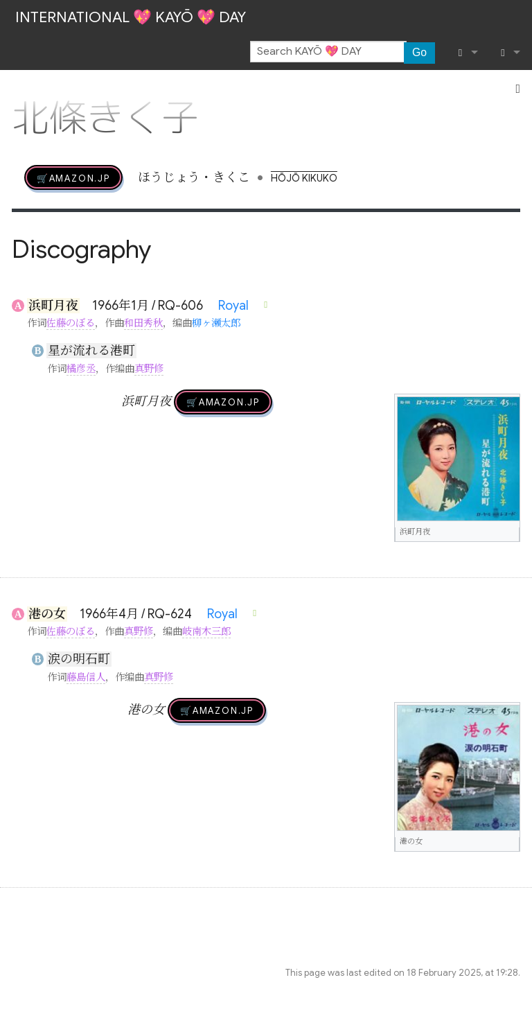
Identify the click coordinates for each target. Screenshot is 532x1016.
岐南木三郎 (206, 631)
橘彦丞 (81, 368)
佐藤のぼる (70, 323)
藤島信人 (85, 677)
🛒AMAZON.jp (73, 177)
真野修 (148, 368)
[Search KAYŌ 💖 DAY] (328, 52)
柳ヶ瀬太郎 (216, 323)
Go (419, 52)
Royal (233, 305)
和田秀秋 (143, 323)
